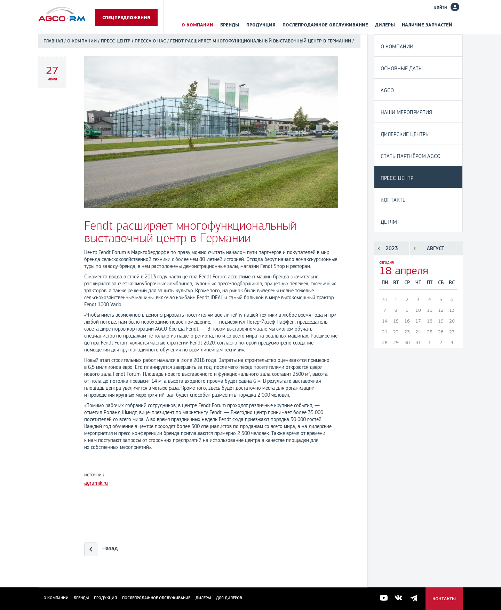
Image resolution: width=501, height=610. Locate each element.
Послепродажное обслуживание (325, 24)
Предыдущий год (379, 248)
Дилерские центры (405, 134)
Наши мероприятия (406, 112)
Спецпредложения (126, 17)
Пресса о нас (150, 40)
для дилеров (229, 597)
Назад (110, 548)
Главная (53, 40)
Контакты (394, 200)
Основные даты (402, 68)
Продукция (261, 24)
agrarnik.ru (96, 483)
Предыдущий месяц (414, 248)
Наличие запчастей (427, 24)
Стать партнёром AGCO (410, 156)
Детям (389, 222)
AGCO (387, 90)
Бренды (229, 24)
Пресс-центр (115, 40)
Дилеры (385, 24)
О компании (197, 24)
